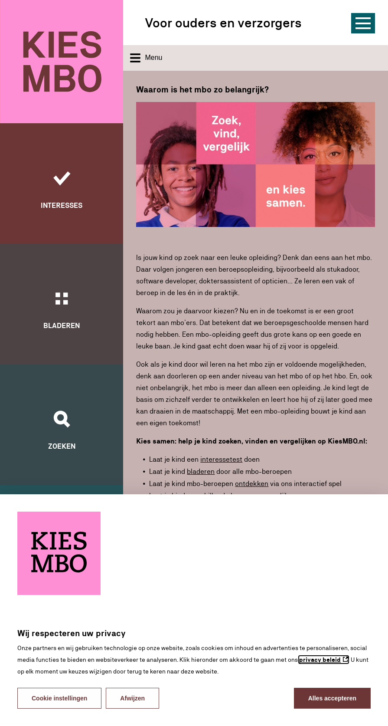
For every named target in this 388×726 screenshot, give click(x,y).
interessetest (221, 459)
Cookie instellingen (59, 698)
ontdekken (251, 483)
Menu (146, 58)
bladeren (201, 471)
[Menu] (363, 23)
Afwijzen (132, 698)
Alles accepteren (332, 698)
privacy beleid (320, 659)
